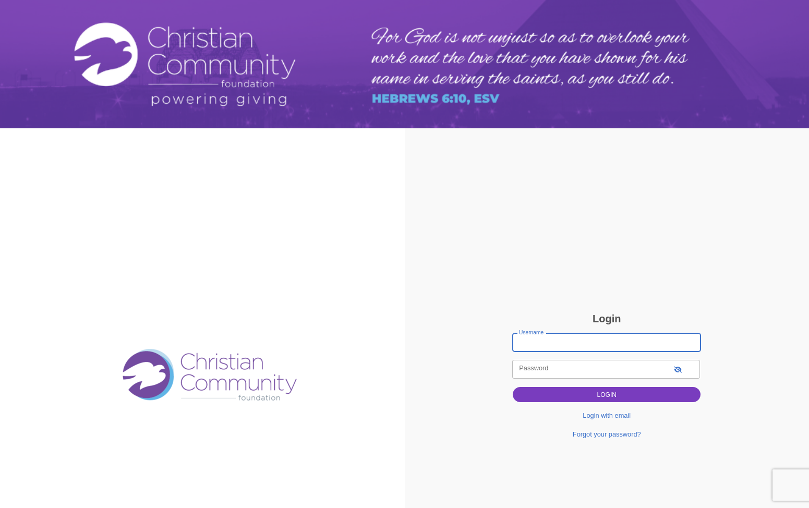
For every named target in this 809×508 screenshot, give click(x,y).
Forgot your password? (607, 434)
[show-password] (677, 369)
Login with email (607, 415)
